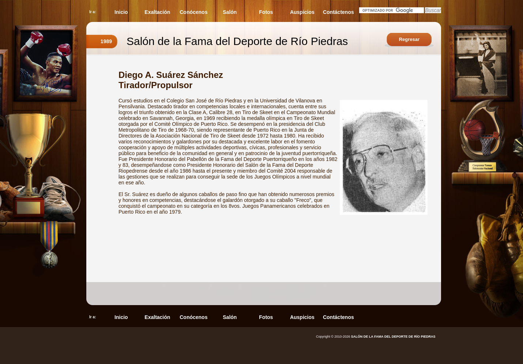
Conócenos (193, 12)
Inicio (121, 12)
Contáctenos (338, 12)
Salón (230, 12)
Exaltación (157, 12)
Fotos (266, 12)
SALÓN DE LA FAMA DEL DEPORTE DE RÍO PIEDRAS (393, 336)
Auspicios (302, 12)
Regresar (409, 39)
